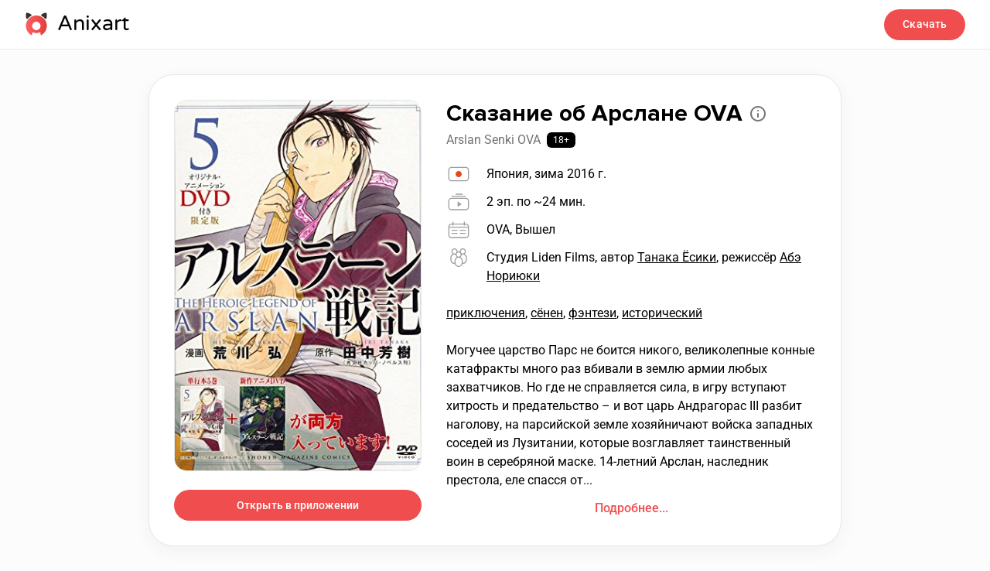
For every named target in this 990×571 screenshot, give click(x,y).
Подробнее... (631, 508)
